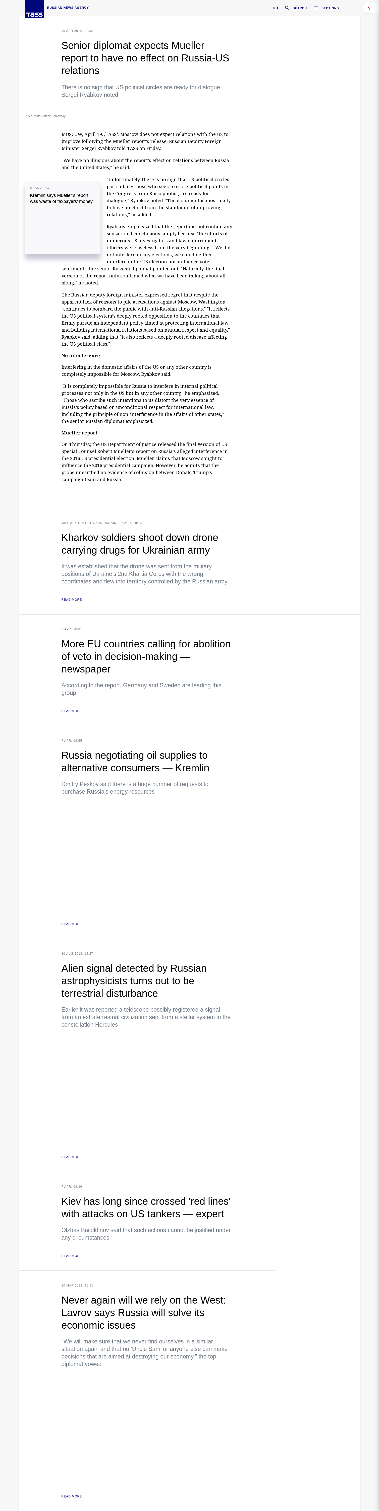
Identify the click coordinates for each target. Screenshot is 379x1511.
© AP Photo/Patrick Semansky (45, 116)
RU (275, 8)
